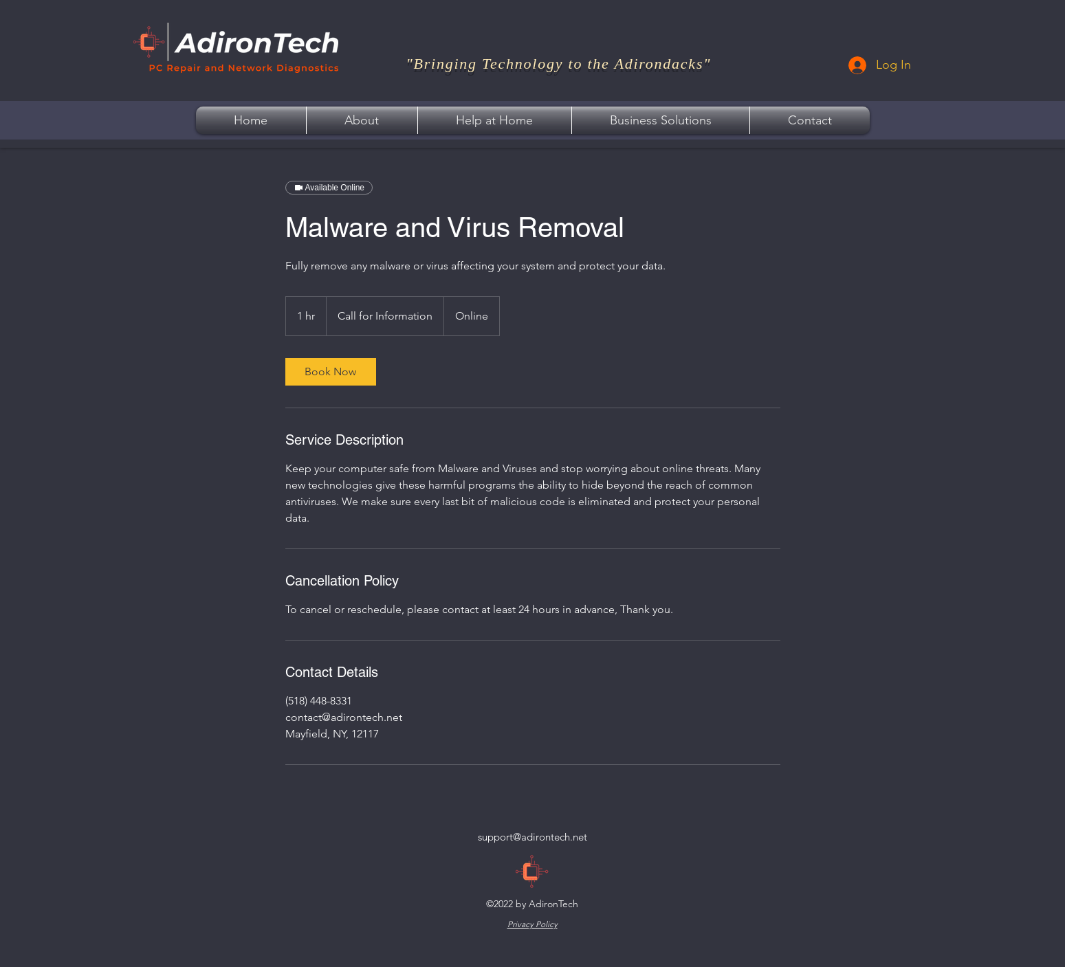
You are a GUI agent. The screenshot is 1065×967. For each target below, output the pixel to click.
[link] (330, 372)
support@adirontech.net (532, 836)
